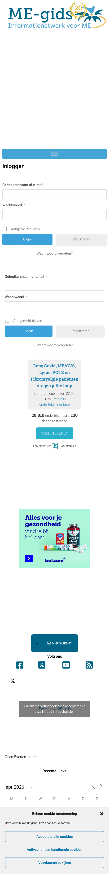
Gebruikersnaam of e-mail (24, 184)
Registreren (82, 239)
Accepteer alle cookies (54, 837)
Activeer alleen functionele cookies (55, 850)
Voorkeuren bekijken (54, 863)
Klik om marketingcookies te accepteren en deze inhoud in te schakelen (54, 708)
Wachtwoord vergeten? (55, 253)
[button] (101, 813)
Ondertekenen (54, 433)
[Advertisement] (54, 92)
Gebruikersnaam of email (26, 276)
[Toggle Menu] (54, 154)
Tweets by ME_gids (54, 709)
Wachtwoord (13, 205)
